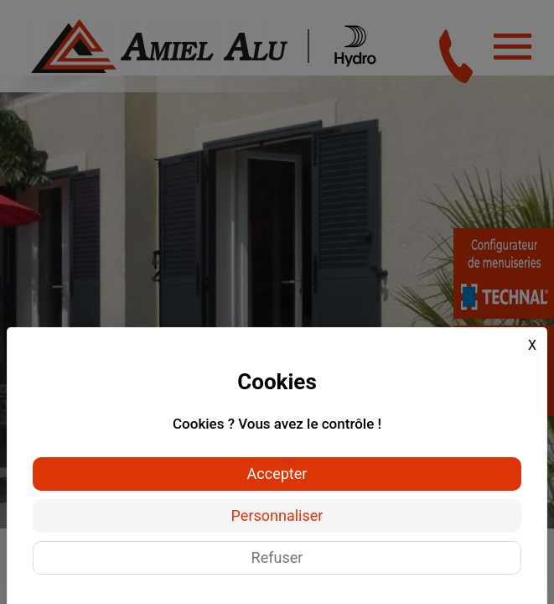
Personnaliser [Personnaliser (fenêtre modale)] (277, 515)
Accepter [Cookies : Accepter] (277, 473)
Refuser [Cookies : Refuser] (277, 557)
